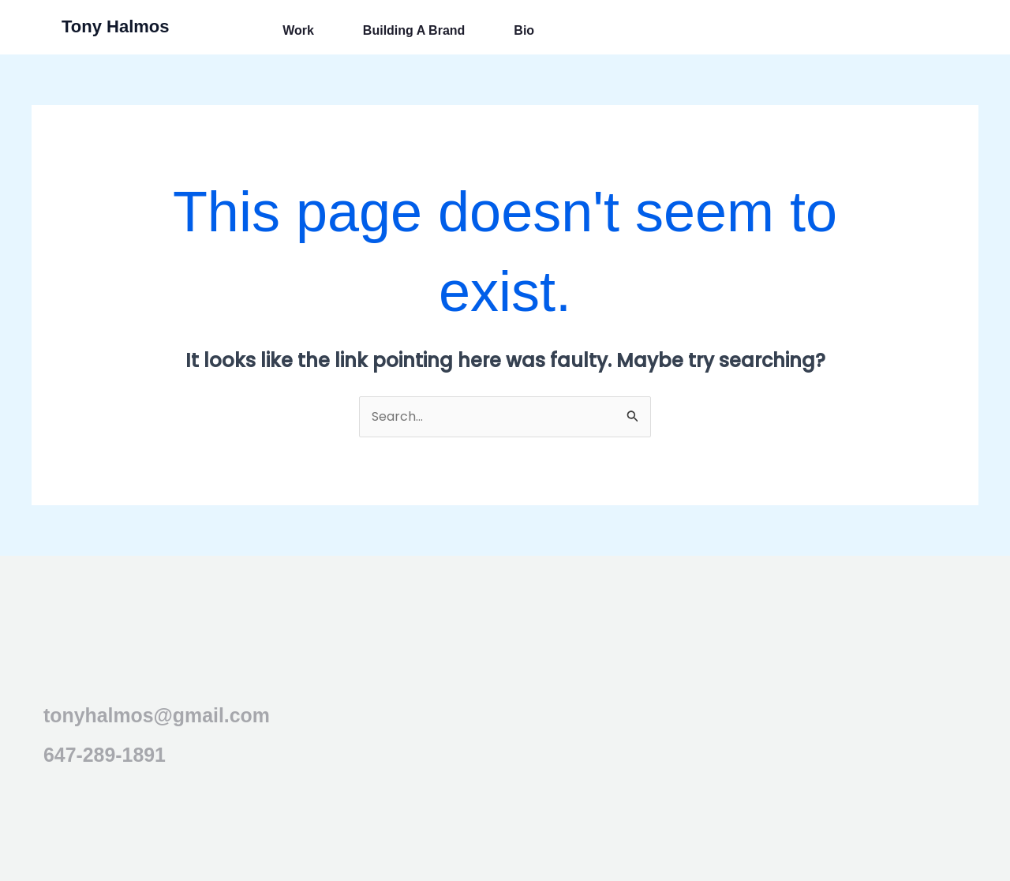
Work (298, 30)
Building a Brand (414, 30)
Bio (524, 30)
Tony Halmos (116, 26)
